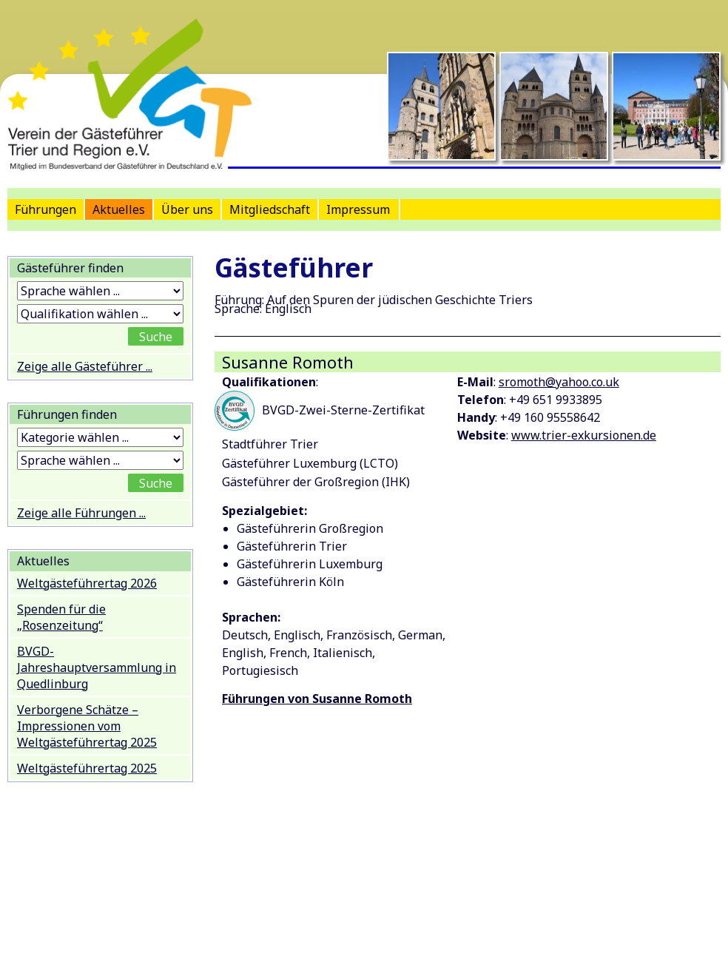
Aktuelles (118, 209)
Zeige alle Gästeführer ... (84, 366)
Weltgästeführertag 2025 (87, 768)
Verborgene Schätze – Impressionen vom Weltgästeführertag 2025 (87, 726)
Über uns (187, 209)
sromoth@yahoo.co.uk (559, 382)
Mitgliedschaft (269, 209)
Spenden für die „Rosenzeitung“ (61, 617)
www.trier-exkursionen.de (583, 435)
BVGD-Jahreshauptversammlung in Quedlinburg (96, 667)
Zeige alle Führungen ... (81, 513)
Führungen (45, 209)
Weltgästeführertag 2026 (87, 583)
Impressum (358, 209)
